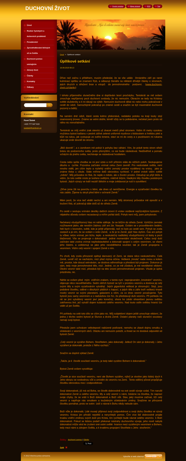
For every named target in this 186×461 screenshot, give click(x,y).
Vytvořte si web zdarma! (133, 456)
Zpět (62, 447)
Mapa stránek (135, 6)
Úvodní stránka (117, 6)
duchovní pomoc (75, 439)
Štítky (63, 439)
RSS (148, 6)
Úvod (62, 54)
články (86, 439)
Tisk (158, 6)
